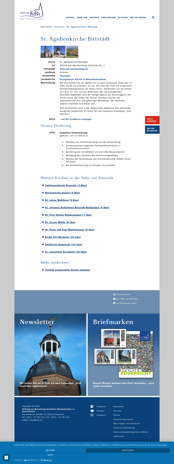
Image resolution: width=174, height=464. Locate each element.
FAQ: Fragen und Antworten (126, 423)
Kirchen (59, 26)
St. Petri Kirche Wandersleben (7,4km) (68, 214)
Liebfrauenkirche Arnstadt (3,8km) (66, 185)
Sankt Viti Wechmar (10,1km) (63, 237)
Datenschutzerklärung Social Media (130, 432)
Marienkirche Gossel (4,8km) (62, 192)
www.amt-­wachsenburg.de (74, 69)
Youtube (100, 411)
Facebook (101, 406)
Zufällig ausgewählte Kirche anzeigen (67, 269)
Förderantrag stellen (123, 419)
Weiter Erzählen (152, 129)
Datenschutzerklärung (124, 428)
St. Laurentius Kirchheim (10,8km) (66, 251)
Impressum (118, 436)
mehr (148, 456)
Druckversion (121, 294)
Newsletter (118, 406)
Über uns (82, 17)
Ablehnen (38, 456)
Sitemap (117, 411)
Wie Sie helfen (138, 17)
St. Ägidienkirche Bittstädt (82, 26)
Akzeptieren (93, 456)
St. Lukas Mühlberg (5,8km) (62, 200)
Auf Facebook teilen (125, 303)
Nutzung (123, 17)
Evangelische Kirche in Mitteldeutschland (83, 79)
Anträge (94, 17)
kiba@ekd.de (36, 420)
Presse (116, 415)
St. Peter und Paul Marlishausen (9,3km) (70, 229)
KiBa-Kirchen (109, 17)
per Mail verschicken (125, 299)
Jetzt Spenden (151, 120)
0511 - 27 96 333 (35, 417)
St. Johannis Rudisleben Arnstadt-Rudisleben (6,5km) (77, 207)
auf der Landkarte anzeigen (76, 119)
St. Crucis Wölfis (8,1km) (60, 222)
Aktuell (70, 17)
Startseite (46, 26)
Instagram (101, 415)
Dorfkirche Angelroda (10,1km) (64, 244)
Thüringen (65, 75)
